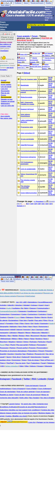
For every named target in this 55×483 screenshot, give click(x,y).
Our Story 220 (36, 53)
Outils (48, 3)
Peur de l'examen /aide (29, 79)
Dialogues (29, 317)
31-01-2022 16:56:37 (51, 121)
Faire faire (23, 320)
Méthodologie (6, 339)
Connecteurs (15, 314)
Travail (43, 363)
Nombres (39, 339)
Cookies (9, 416)
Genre (27, 323)
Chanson (32, 308)
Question (10, 354)
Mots (27, 336)
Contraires (42, 314)
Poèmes (12, 348)
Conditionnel (32, 311)
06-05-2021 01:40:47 (51, 186)
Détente (3, 27)
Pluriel (12, 345)
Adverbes (18, 305)
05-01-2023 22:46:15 (51, 103)
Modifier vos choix (19, 416)
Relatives (30, 354)
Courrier (11, 317)
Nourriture (3, 342)
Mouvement (35, 336)
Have (30, 326)
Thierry (2, 363)
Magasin (21, 332)
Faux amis (38, 320)
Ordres (25, 342)
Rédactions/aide (26, 97)
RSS (34, 379)
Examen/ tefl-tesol (27, 109)
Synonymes (16, 360)
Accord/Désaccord (45, 302)
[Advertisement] (23, 241)
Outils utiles (23, 398)
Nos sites (5, 5)
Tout (28, 363)
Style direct (17, 357)
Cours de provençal (33, 395)
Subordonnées (36, 357)
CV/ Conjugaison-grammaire (27, 163)
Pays (7, 345)
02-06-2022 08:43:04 (51, 109)
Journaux (39, 329)
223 (50, 204)
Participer (4, 25)
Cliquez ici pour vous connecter (7, 38)
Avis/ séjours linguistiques (25, 115)
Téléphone (51, 363)
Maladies (3, 336)
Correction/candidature (29, 151)
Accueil (3, 80)
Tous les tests (20, 363)
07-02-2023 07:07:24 (51, 97)
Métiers (14, 339)
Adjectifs (11, 305)
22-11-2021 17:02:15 (51, 133)
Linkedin (42, 379)
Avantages (4, 51)
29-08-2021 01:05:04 (51, 151)
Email (51, 379)
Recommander (6, 97)
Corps (49, 314)
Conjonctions (5, 314)
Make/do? (44, 332)
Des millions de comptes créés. (6, 44)
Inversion (26, 329)
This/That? (10, 363)
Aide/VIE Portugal (27, 145)
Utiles (2, 30)
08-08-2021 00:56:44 (51, 163)
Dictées (37, 317)
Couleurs (3, 317)
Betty (26, 308)
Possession (4, 348)
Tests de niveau (33, 360)
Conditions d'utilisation (8, 407)
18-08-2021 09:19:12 (51, 157)
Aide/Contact (5, 82)
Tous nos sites (7, 281)
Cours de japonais (42, 392)
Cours (2, 22)
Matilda (15, 336)
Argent (41, 305)
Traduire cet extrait (7, 101)
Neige (32, 339)
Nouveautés (5, 91)
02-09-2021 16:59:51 (51, 145)
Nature (26, 339)
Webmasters (5, 103)
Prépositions (32, 351)
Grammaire (44, 323)
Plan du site (5, 93)
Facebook (17, 379)
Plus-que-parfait (22, 345)
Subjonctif (25, 357)
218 (31, 204)
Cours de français (31, 385)
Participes (33, 342)
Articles (3, 308)
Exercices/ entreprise (28, 157)
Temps (24, 360)
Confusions (42, 311)
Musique (43, 336)
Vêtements (48, 366)
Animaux (34, 305)
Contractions (32, 314)
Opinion (19, 342)
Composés (22, 311)
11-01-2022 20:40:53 (51, 127)
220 (39, 204)
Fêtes (22, 323)
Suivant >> (21, 206)
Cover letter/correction (29, 193)
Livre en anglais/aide (28, 169)
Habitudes (13, 326)
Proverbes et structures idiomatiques (13, 351)
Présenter (48, 351)
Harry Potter (22, 326)
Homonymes (43, 326)
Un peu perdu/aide (27, 139)
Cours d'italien (31, 388)
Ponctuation (41, 345)
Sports (9, 357)
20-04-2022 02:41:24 (51, 115)
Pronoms (32, 348)
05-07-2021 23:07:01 (51, 175)
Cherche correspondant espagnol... (34, 60)
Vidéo (21, 366)
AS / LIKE (23, 302)
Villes (27, 366)
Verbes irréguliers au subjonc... (46, 66)
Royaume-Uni (40, 354)
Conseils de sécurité (26, 407)
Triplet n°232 (23, 54)
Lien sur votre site (7, 106)
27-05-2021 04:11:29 (51, 180)
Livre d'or (4, 89)
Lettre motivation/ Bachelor (27, 121)
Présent (41, 351)
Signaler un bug (6, 99)
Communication (43, 308)
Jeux (26, 3)
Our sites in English (47, 398)
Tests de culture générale (26, 392)
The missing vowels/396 (25, 187)
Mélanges (51, 336)
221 (43, 204)
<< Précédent (38, 201)
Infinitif (12, 329)
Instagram (5, 379)
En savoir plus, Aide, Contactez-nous (34, 404)
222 (47, 204)
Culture (18, 3)
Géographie (4, 326)
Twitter (26, 379)
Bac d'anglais (34, 398)
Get (32, 323)
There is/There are (46, 360)
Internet (19, 329)
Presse (3, 95)
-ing (17, 302)
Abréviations (32, 302)
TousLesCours (37, 3)
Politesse (32, 345)
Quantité (3, 354)
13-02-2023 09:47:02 (51, 91)
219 (35, 204)
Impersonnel (4, 329)
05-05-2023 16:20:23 (51, 79)
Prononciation (42, 348)
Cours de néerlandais (7, 392)
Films (45, 320)
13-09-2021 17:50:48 (51, 139)
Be (22, 308)
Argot (47, 305)
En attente (3, 320)
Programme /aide (27, 127)
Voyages (40, 366)
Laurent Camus (14, 404)
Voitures (33, 366)
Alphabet (26, 305)
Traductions (35, 363)
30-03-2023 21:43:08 (51, 85)
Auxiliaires (16, 308)
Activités (3, 305)
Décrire (43, 317)
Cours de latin (20, 395)
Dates (23, 317)
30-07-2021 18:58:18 (51, 169)
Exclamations (13, 320)
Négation (12, 342)
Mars (9, 336)
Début (26, 73)
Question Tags (20, 354)
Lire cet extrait (6, 87)
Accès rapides (6, 84)
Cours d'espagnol (18, 388)
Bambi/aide (25, 85)
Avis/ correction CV (27, 133)
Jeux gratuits (5, 116)
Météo (21, 339)
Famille (30, 320)
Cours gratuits (23, 36)
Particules (41, 342)
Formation (10, 323)
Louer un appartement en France (22, 60)
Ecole (50, 317)
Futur (17, 323)
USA (2, 366)
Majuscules (36, 332)
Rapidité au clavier (6, 395)
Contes (24, 314)
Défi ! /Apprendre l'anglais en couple (27, 103)
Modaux (22, 336)
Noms (45, 339)
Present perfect (22, 348)
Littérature (13, 332)
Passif (49, 342)
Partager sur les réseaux (45, 422)
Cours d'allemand (44, 388)
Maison (28, 332)
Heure (35, 326)
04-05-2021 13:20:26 (51, 192)
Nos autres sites (6, 118)
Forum (35, 36)
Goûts (36, 323)
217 (28, 204)
